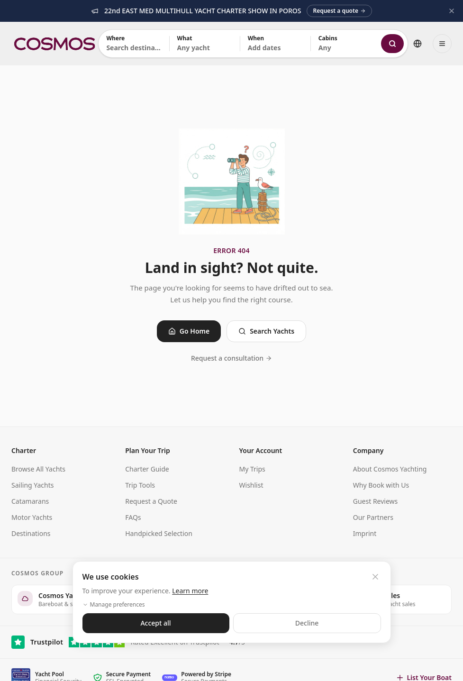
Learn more (190, 590)
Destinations (31, 533)
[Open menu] (442, 43)
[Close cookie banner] (375, 576)
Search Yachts (266, 331)
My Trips (252, 468)
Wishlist (251, 485)
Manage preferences (113, 604)
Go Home (188, 331)
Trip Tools (140, 485)
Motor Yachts (31, 517)
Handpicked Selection (158, 533)
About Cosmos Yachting (390, 468)
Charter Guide (147, 468)
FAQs (133, 517)
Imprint (365, 533)
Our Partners (373, 517)
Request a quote (339, 11)
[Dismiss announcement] (451, 11)
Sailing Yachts (32, 485)
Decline (307, 622)
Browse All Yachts (38, 468)
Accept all (155, 622)
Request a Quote (151, 501)
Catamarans (30, 501)
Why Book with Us (381, 485)
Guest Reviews (375, 501)
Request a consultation (231, 358)
